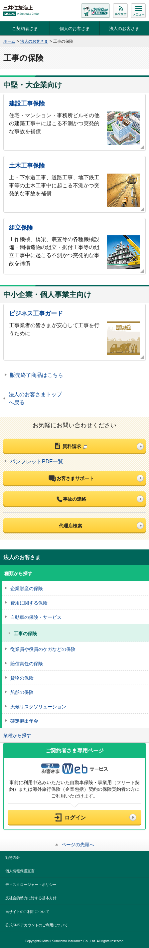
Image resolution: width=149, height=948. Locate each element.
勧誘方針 (12, 858)
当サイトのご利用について (27, 912)
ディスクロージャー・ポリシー (31, 885)
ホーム (9, 41)
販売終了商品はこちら (36, 375)
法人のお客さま (124, 28)
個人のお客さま (75, 28)
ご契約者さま (25, 28)
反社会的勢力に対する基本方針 (31, 898)
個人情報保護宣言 (20, 871)
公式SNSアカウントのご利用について (36, 925)
